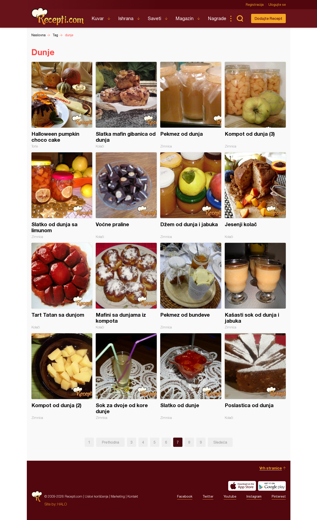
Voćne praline (126, 195)
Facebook (184, 496)
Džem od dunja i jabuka (190, 195)
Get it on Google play (272, 486)
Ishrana (125, 18)
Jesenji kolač (255, 195)
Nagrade (217, 18)
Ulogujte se (277, 4)
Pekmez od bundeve (190, 286)
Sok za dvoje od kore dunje (126, 376)
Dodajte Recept (268, 18)
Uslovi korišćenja (96, 496)
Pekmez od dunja (190, 105)
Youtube (230, 496)
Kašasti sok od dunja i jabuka (255, 286)
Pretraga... (240, 18)
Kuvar (98, 18)
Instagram (254, 496)
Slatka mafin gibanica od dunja (126, 105)
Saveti (154, 18)
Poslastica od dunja (255, 376)
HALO (62, 504)
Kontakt (132, 496)
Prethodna (110, 442)
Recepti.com (58, 17)
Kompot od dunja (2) (61, 376)
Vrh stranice (270, 468)
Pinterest (279, 496)
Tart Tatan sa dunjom (61, 286)
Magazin (184, 18)
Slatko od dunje (190, 376)
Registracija (255, 4)
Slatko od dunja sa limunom (61, 195)
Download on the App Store (242, 486)
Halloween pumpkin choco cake (61, 105)
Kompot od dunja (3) (255, 105)
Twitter (208, 496)
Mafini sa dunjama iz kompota (126, 286)
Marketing (118, 496)
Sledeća (220, 442)
